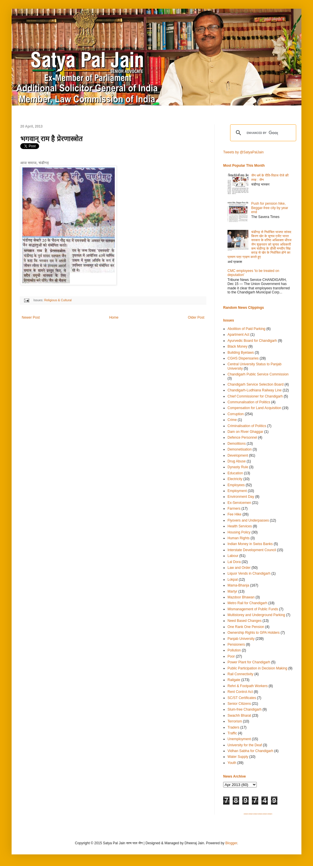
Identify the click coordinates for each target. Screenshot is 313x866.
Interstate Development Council (252, 550)
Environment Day (241, 497)
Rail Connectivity (240, 674)
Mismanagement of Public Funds (253, 609)
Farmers (234, 508)
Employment (237, 491)
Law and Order (239, 568)
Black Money (238, 346)
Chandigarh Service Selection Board (255, 384)
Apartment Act (238, 335)
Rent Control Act (240, 692)
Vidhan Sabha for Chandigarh (250, 751)
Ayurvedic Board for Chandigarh (252, 341)
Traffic (232, 733)
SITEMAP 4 (260, 814)
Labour (233, 556)
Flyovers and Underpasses (248, 520)
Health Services (240, 526)
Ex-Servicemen (239, 503)
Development (238, 455)
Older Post (196, 317)
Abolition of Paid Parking (246, 329)
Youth (232, 763)
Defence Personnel (242, 437)
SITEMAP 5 (265, 814)
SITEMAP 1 (246, 814)
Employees (236, 485)
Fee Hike (234, 514)
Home (114, 317)
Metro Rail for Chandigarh (247, 603)
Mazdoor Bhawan (241, 597)
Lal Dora (234, 562)
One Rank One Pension (246, 627)
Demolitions (237, 444)
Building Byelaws (241, 353)
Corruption (236, 414)
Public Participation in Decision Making (257, 668)
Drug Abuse (237, 461)
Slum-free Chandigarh (244, 709)
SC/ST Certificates (242, 698)
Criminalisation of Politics (247, 426)
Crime (232, 420)
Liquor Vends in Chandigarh (249, 573)
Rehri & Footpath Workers (248, 686)
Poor (231, 656)
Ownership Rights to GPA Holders (254, 633)
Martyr (232, 591)
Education (235, 473)
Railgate (234, 680)
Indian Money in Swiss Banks (250, 544)
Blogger (231, 843)
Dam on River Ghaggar (245, 432)
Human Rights (239, 538)
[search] (262, 132)
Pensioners (236, 644)
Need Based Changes (244, 621)
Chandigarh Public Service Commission (258, 374)
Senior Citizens (239, 704)
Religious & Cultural (58, 300)
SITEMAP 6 (269, 814)
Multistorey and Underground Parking (256, 615)
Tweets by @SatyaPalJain (243, 152)
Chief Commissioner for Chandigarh (255, 396)
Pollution (234, 650)
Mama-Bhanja (238, 585)
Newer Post (31, 317)
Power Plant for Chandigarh (249, 662)
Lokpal (233, 580)
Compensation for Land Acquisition (254, 408)
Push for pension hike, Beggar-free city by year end (269, 207)
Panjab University (241, 639)
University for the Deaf (245, 745)
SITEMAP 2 (250, 814)
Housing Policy (239, 532)
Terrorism (235, 721)
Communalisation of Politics (249, 402)
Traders (233, 727)
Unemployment (239, 739)
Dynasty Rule (238, 467)
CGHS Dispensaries (243, 358)
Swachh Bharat (239, 716)
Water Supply (238, 757)
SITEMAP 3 (255, 814)
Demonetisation (240, 449)
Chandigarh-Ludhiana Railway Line (255, 390)
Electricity (235, 479)
